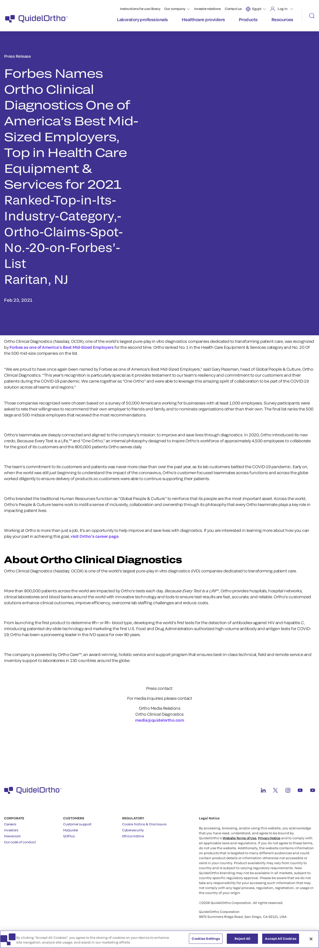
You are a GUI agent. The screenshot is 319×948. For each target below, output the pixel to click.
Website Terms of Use (239, 838)
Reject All (242, 941)
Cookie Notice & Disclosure (144, 824)
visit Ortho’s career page (94, 536)
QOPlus (69, 836)
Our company (174, 9)
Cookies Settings (206, 941)
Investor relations (207, 9)
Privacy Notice (269, 838)
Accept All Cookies (280, 941)
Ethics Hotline (133, 836)
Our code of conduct (20, 842)
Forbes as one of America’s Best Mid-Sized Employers (60, 347)
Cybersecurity (133, 830)
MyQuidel (70, 830)
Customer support (77, 824)
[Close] (311, 941)
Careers (10, 824)
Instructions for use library (140, 9)
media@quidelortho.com (159, 720)
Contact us (233, 9)
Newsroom (12, 836)
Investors (11, 830)
